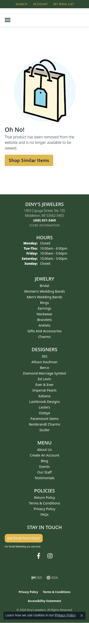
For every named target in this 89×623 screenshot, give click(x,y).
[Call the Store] (44, 220)
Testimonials (44, 478)
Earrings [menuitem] (44, 308)
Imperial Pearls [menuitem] (45, 390)
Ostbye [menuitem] (44, 413)
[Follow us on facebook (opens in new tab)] (38, 556)
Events (44, 466)
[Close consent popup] (81, 615)
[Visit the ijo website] (36, 577)
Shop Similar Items (29, 160)
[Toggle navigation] (7, 20)
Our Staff (44, 472)
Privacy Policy (44, 509)
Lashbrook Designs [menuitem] (44, 401)
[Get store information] (44, 225)
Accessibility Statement (44, 601)
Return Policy (44, 497)
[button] (21, 4)
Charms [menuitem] (44, 336)
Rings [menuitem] (44, 302)
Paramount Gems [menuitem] (44, 418)
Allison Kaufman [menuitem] (45, 362)
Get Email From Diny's (23, 538)
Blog (44, 461)
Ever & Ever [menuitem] (44, 384)
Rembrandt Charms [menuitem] (44, 424)
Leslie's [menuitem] (44, 407)
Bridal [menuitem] (44, 285)
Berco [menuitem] (44, 367)
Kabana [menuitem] (44, 396)
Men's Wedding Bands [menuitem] (44, 297)
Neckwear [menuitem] (44, 314)
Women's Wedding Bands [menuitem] (44, 291)
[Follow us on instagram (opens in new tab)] (50, 556)
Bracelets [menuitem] (44, 319)
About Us (44, 449)
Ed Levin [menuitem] (44, 379)
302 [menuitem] (44, 356)
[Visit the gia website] (52, 577)
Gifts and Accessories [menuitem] (45, 331)
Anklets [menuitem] (45, 325)
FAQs (44, 514)
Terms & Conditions (44, 503)
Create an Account (44, 455)
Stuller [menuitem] (44, 430)
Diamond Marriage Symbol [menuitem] (44, 373)
